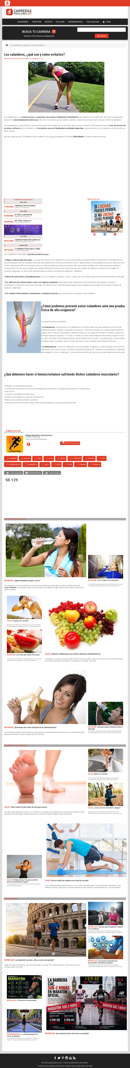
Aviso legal (76, 1066)
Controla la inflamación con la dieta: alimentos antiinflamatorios (76, 654)
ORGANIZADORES (75, 22)
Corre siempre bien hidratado (107, 580)
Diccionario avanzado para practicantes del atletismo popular (102, 962)
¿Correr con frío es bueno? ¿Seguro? (107, 808)
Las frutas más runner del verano (28, 655)
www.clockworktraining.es (36, 439)
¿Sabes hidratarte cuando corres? (27, 581)
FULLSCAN (60, 22)
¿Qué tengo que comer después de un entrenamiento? (35, 727)
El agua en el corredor (20, 621)
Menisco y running (100, 774)
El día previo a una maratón (26, 1000)
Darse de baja (86, 1066)
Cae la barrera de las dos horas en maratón (72, 1033)
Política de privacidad (46, 1066)
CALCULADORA (92, 22)
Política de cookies (63, 1066)
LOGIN (107, 22)
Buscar (101, 36)
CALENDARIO (22, 22)
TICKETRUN (36, 22)
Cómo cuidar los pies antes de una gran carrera (28, 807)
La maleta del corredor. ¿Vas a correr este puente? (34, 960)
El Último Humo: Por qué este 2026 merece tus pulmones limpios (22, 881)
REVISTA (48, 22)
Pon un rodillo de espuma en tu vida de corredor (70, 880)
